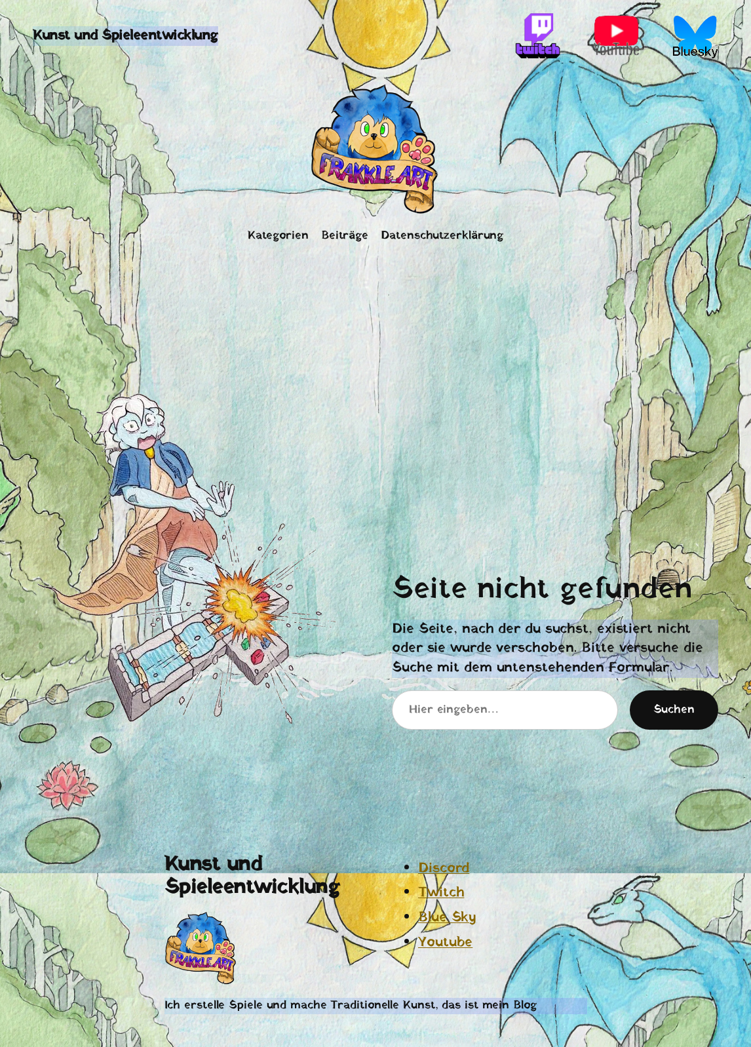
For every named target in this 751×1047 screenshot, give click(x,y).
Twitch (441, 892)
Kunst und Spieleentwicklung (125, 36)
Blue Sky (447, 917)
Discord (443, 868)
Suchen (674, 710)
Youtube (445, 942)
